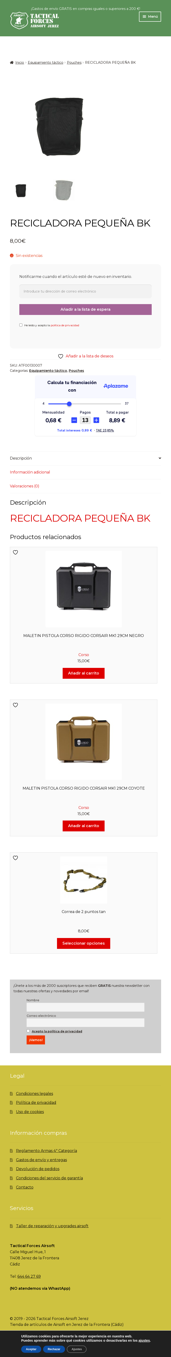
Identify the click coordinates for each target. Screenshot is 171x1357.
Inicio (19, 62)
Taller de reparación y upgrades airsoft (52, 1226)
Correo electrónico (41, 1016)
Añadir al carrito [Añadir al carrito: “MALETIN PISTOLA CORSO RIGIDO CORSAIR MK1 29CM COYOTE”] (83, 826)
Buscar (85, 1349)
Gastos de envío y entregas (41, 1160)
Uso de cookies (30, 1112)
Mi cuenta (28, 1349)
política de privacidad (65, 325)
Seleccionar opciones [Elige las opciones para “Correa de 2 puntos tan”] (83, 943)
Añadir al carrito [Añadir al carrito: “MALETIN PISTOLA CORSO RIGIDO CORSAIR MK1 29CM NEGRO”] (83, 673)
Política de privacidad (36, 1102)
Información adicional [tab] (30, 472)
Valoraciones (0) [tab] (24, 486)
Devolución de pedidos (37, 1169)
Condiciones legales (34, 1093)
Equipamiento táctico (45, 62)
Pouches (74, 62)
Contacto (24, 1187)
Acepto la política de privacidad (57, 1031)
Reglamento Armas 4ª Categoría (46, 1150)
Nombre (33, 1000)
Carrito (131, 1346)
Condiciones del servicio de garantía (49, 1178)
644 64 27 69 (29, 1276)
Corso (83, 655)
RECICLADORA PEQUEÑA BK (80, 518)
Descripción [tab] (21, 458)
